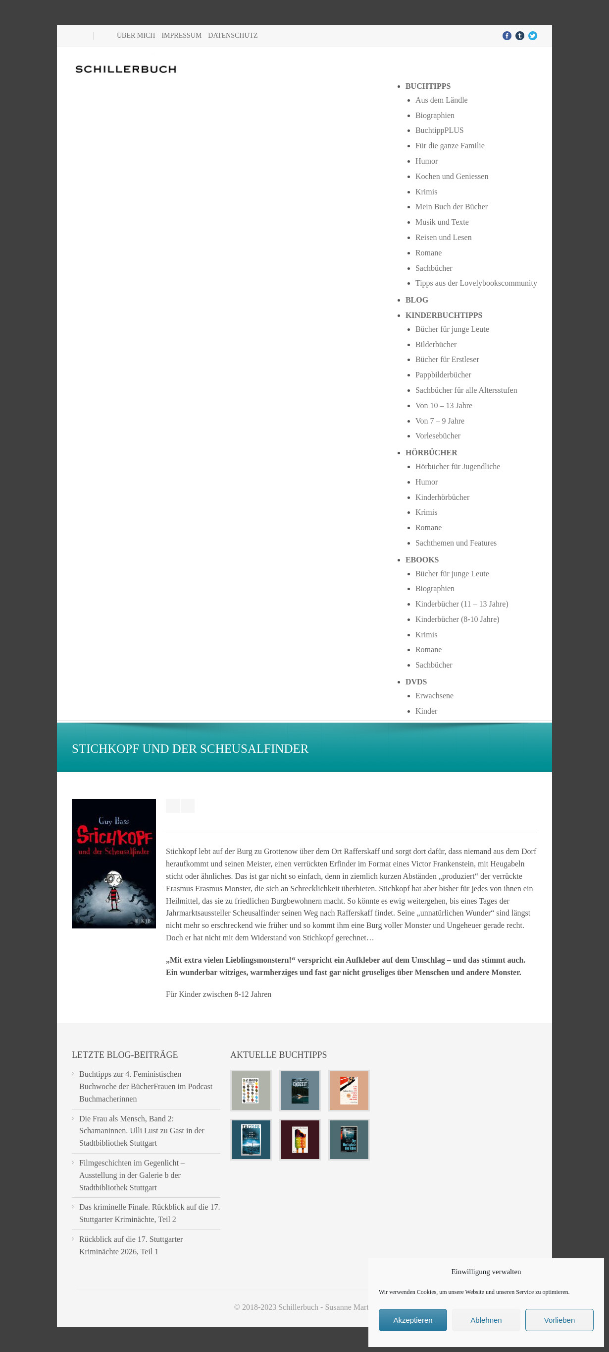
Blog (417, 300)
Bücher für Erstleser (447, 359)
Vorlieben (559, 1320)
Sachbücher (434, 268)
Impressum (181, 35)
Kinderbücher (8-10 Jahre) (457, 619)
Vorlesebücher (437, 435)
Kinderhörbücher (442, 497)
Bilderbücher (436, 344)
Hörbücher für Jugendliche (458, 466)
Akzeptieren (412, 1320)
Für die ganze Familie (450, 145)
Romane (428, 252)
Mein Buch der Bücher (451, 206)
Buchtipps (428, 86)
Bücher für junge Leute (452, 329)
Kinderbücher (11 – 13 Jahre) (461, 604)
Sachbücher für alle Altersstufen (466, 390)
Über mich (136, 35)
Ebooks (422, 559)
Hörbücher (431, 452)
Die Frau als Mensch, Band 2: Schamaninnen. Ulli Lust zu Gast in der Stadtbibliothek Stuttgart (141, 1131)
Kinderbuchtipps (444, 315)
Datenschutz (232, 35)
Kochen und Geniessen (452, 176)
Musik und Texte (442, 222)
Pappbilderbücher (443, 374)
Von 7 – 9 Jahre (439, 421)
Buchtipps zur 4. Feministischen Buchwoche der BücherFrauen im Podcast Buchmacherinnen (145, 1086)
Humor (426, 161)
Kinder (426, 711)
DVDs (416, 681)
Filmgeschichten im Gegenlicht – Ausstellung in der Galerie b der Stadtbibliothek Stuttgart (132, 1175)
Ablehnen (486, 1320)
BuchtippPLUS (439, 130)
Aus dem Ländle (441, 100)
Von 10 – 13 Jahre (443, 405)
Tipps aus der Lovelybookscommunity (476, 283)
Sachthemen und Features (456, 543)
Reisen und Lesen (443, 237)
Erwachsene (434, 695)
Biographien (435, 115)
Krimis (426, 191)
